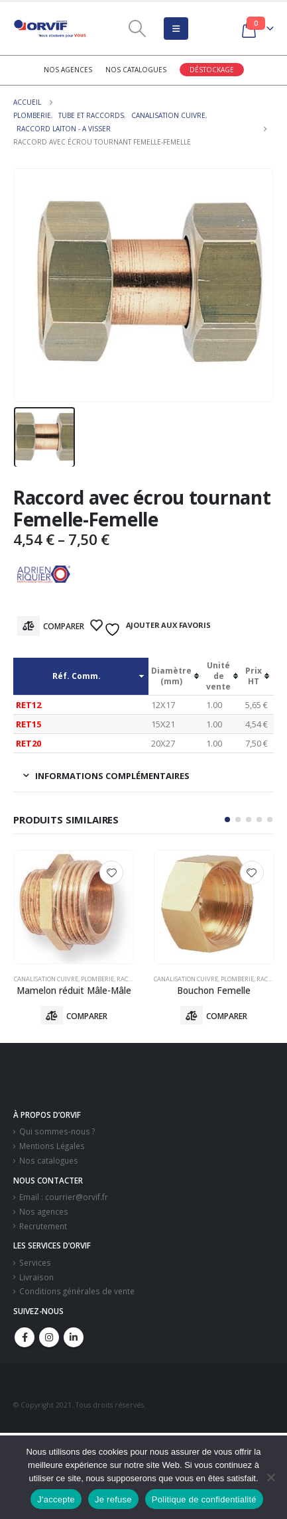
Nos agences (68, 69)
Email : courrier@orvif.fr (63, 1196)
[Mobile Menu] (176, 28)
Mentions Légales (52, 1145)
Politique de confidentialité (204, 1499)
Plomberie (97, 979)
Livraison (36, 1277)
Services (35, 1262)
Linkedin (74, 1337)
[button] (227, 819)
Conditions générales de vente (77, 1291)
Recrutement (43, 1226)
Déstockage (212, 69)
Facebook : (24, 1337)
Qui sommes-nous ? (57, 1131)
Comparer (63, 626)
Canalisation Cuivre (46, 979)
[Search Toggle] (137, 28)
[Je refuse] (270, 1477)
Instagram (49, 1337)
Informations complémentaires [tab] (112, 776)
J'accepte (56, 1499)
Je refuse (113, 1499)
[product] (74, 907)
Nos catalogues (135, 69)
